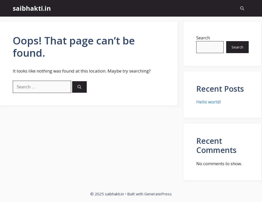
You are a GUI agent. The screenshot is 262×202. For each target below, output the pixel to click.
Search (203, 38)
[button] (242, 8)
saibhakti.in (32, 8)
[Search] (79, 87)
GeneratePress (158, 193)
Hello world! (208, 102)
